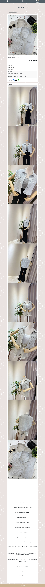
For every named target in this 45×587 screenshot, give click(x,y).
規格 (9, 67)
